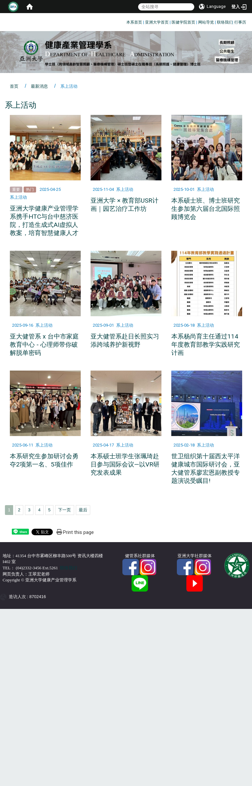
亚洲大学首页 (157, 22)
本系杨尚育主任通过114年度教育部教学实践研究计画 (205, 344)
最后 (83, 509)
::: (123, 21)
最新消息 (39, 86)
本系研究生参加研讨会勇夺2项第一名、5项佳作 (44, 460)
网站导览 (206, 22)
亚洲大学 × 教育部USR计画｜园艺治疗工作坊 (124, 204)
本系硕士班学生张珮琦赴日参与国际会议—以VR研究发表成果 (125, 464)
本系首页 (134, 22)
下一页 (64, 509)
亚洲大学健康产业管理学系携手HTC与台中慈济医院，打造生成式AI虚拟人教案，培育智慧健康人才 (44, 221)
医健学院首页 (183, 22)
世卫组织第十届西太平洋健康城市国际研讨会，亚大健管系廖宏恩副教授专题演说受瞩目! (205, 468)
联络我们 (225, 22)
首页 (14, 86)
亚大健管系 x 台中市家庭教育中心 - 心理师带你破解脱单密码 (44, 344)
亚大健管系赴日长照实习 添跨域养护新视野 (125, 340)
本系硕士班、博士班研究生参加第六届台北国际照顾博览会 (205, 209)
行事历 (240, 22)
